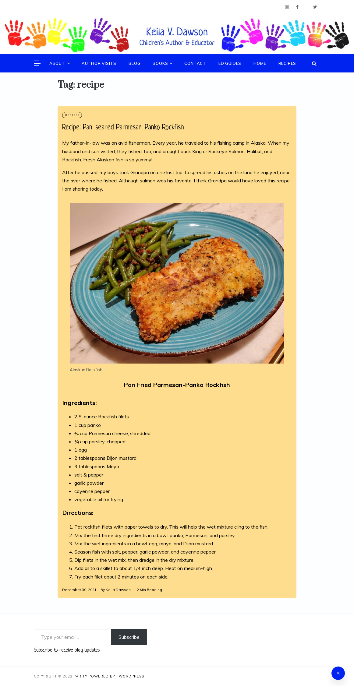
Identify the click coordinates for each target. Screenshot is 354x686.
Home (259, 63)
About (59, 63)
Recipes (287, 63)
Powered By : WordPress (116, 676)
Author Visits (99, 63)
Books (162, 63)
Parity (81, 676)
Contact (195, 63)
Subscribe (129, 637)
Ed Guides (229, 63)
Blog (134, 63)
